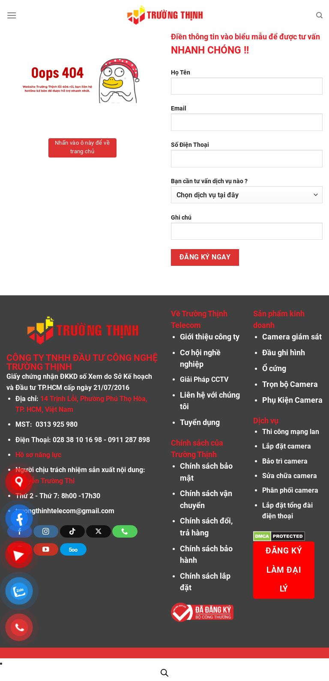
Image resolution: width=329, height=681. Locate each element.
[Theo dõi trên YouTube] (45, 549)
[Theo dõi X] (98, 531)
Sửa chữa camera (289, 476)
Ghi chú (247, 230)
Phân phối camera (290, 490)
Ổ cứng (274, 368)
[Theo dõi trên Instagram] (45, 531)
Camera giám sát (292, 337)
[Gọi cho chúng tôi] (124, 531)
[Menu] (11, 15)
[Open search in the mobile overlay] (164, 673)
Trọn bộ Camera (290, 384)
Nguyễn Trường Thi (45, 481)
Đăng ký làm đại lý (284, 570)
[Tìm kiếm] (319, 15)
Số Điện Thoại (247, 157)
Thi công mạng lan (290, 432)
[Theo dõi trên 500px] (73, 549)
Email (247, 121)
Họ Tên (247, 85)
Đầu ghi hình (283, 352)
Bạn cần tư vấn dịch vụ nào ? (247, 190)
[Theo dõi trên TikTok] (72, 531)
